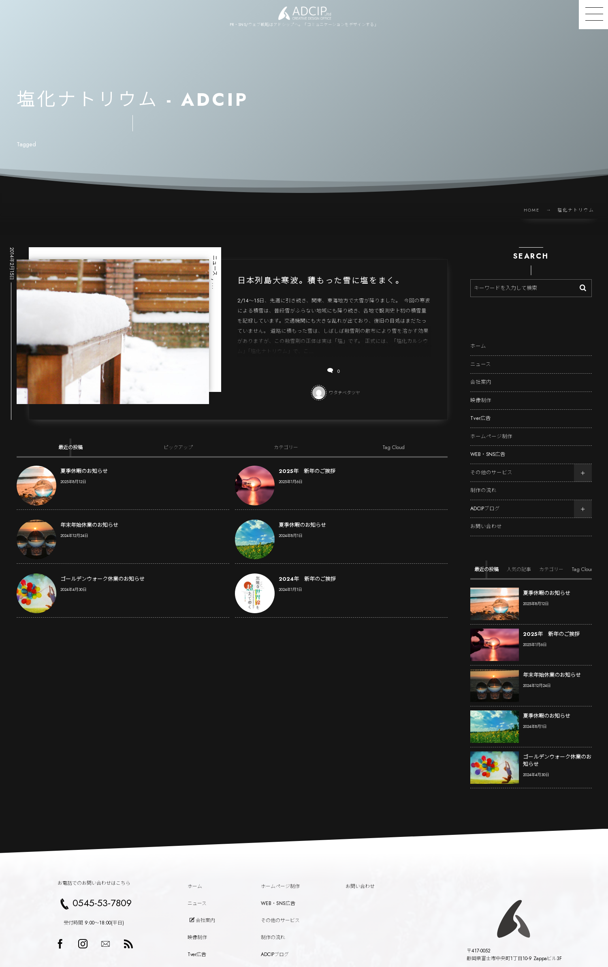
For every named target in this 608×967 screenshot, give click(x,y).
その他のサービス (491, 465)
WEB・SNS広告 (488, 447)
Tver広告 (480, 411)
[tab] (70, 447)
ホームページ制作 (491, 429)
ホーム (478, 339)
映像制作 (480, 393)
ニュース (480, 357)
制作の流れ (483, 483)
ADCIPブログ (485, 501)
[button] (593, 14)
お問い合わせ (486, 519)
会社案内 (480, 375)
